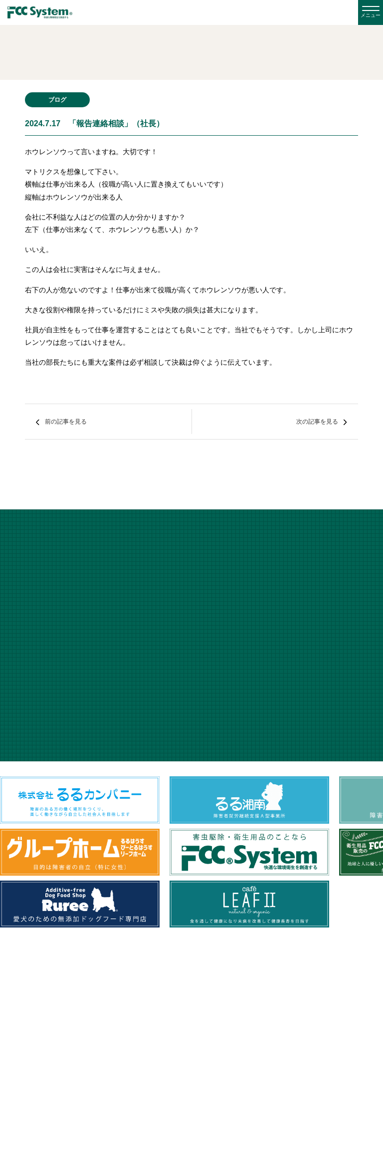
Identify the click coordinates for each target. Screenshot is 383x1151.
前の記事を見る (66, 421)
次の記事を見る (317, 421)
